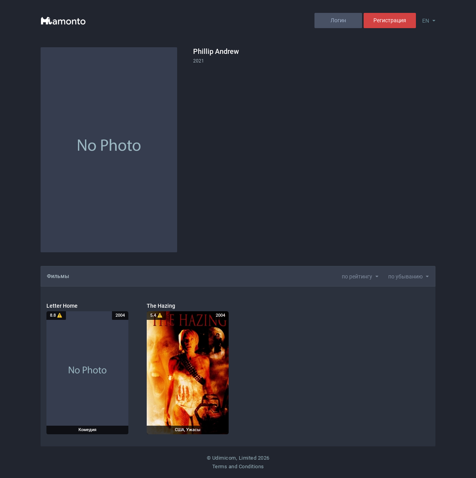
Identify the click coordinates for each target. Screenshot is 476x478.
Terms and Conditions (238, 466)
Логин (338, 20)
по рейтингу (357, 276)
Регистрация (389, 20)
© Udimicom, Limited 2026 (238, 458)
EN (425, 20)
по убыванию (405, 276)
